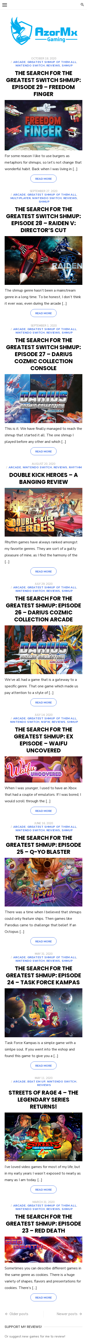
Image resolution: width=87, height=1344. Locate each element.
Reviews (53, 65)
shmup (67, 65)
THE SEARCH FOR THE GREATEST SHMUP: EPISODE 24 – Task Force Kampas (43, 975)
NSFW (45, 722)
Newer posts (67, 1314)
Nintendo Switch (30, 65)
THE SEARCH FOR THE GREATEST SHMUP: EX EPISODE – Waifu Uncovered (43, 740)
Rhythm (75, 467)
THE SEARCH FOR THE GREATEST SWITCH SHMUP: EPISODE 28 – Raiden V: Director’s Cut (43, 219)
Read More (43, 179)
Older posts (19, 1314)
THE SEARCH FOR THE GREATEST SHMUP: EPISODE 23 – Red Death (43, 1223)
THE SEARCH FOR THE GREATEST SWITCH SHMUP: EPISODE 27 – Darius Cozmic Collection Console (43, 354)
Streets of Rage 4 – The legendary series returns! (43, 1099)
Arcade (19, 62)
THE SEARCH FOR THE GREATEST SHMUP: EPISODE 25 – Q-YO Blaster (43, 845)
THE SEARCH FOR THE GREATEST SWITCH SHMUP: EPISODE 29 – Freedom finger (43, 83)
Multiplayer (20, 198)
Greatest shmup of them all (52, 62)
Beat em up (36, 1081)
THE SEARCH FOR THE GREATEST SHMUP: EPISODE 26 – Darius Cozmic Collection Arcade (43, 609)
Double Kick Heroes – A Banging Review (43, 478)
